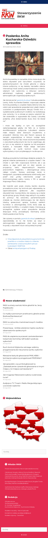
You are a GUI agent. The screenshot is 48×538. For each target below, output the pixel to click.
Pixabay (32, 248)
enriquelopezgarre (20, 248)
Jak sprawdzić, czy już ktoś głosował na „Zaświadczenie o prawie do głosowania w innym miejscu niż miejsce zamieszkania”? (23, 366)
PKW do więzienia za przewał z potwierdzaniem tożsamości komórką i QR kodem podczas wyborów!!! (23, 338)
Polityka (19, 290)
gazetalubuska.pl (24, 100)
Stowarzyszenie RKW (29, 14)
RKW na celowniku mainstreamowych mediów (23, 322)
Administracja (10, 290)
